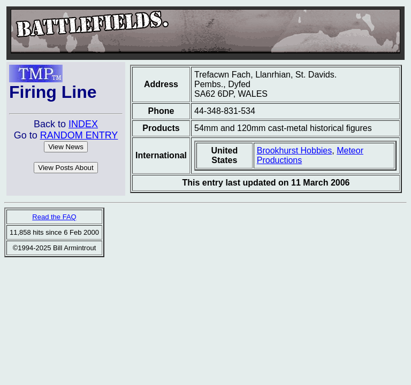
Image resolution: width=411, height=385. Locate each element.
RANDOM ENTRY (79, 135)
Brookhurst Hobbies (294, 150)
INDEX (83, 124)
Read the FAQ (54, 217)
